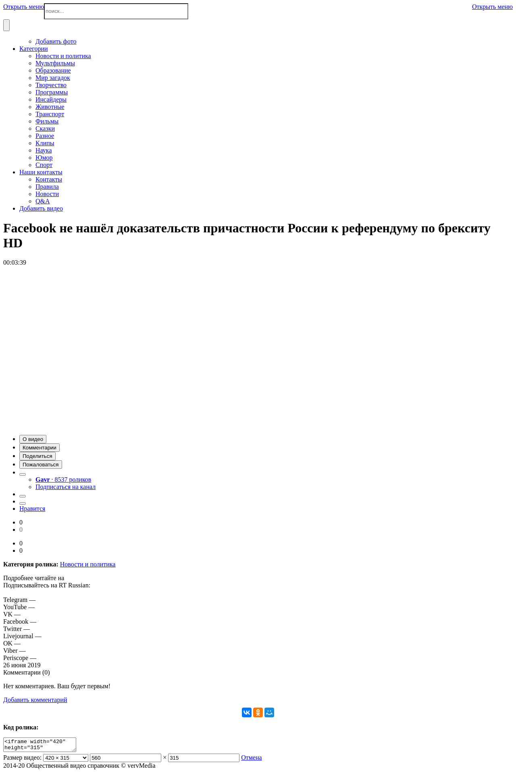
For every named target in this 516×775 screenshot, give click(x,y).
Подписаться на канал (65, 486)
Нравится (32, 508)
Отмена (251, 759)
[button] (32, 439)
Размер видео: (22, 759)
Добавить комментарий (35, 699)
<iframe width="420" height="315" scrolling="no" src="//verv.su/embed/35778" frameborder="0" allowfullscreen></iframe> (43, 745)
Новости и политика (88, 564)
